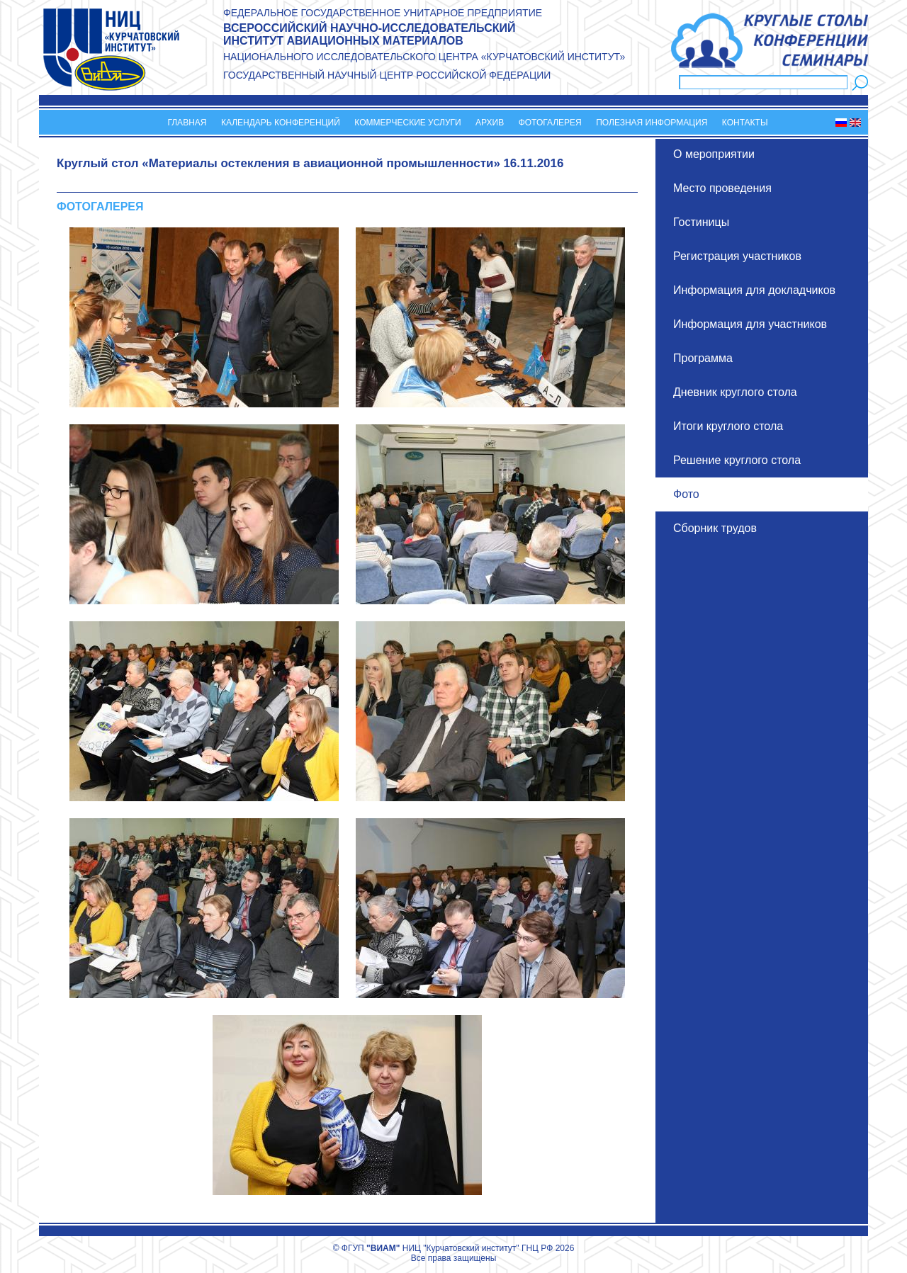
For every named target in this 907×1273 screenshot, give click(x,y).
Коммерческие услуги (407, 123)
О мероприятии (714, 154)
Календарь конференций (280, 123)
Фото (686, 494)
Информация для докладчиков (754, 290)
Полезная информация (651, 123)
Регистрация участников (737, 256)
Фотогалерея (550, 123)
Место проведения (722, 188)
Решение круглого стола (737, 460)
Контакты (745, 123)
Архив (489, 123)
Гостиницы (701, 222)
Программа (703, 358)
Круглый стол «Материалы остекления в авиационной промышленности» (278, 163)
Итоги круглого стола (728, 426)
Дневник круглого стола (735, 392)
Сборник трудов (715, 528)
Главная (186, 123)
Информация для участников (750, 324)
